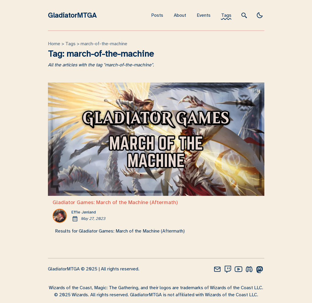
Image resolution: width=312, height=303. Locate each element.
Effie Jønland (83, 212)
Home (54, 44)
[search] (244, 15)
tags (70, 44)
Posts (157, 15)
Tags (226, 15)
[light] (259, 15)
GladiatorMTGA (72, 15)
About (180, 15)
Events (204, 15)
